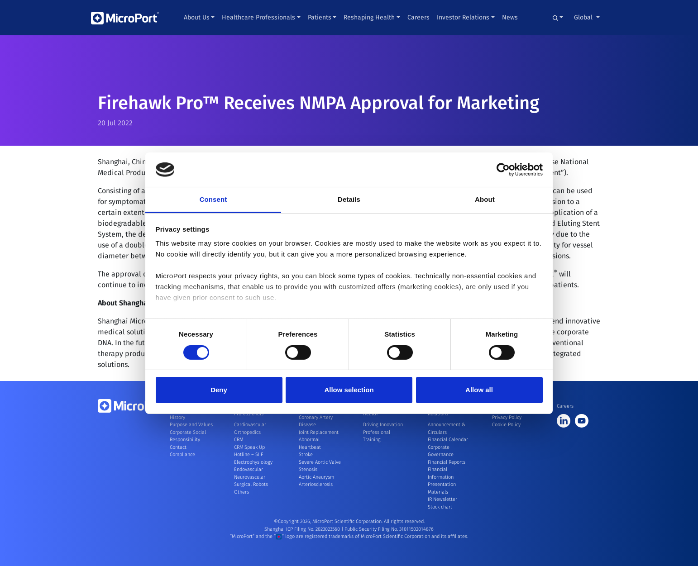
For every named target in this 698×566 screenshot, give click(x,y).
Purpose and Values (191, 425)
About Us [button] (197, 17)
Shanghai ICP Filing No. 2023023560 (302, 529)
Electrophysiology (253, 462)
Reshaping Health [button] (369, 17)
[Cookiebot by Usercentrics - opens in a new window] (503, 169)
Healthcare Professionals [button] (258, 17)
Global (584, 17)
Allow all (479, 390)
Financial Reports (446, 462)
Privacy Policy (506, 417)
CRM (238, 439)
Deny (218, 390)
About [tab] (485, 199)
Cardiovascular (250, 425)
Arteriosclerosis (316, 484)
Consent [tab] (213, 199)
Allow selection (348, 390)
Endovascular (248, 469)
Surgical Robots (251, 484)
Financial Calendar (448, 439)
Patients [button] (319, 17)
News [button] (510, 17)
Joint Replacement (319, 432)
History (177, 417)
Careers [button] (418, 17)
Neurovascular (249, 477)
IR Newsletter (442, 499)
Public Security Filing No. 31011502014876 (389, 529)
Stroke (306, 454)
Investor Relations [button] (463, 17)
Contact (178, 447)
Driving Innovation (383, 425)
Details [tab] (349, 199)
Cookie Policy (506, 425)
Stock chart (440, 507)
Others (241, 492)
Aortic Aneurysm (316, 477)
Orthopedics (247, 432)
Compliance (182, 454)
